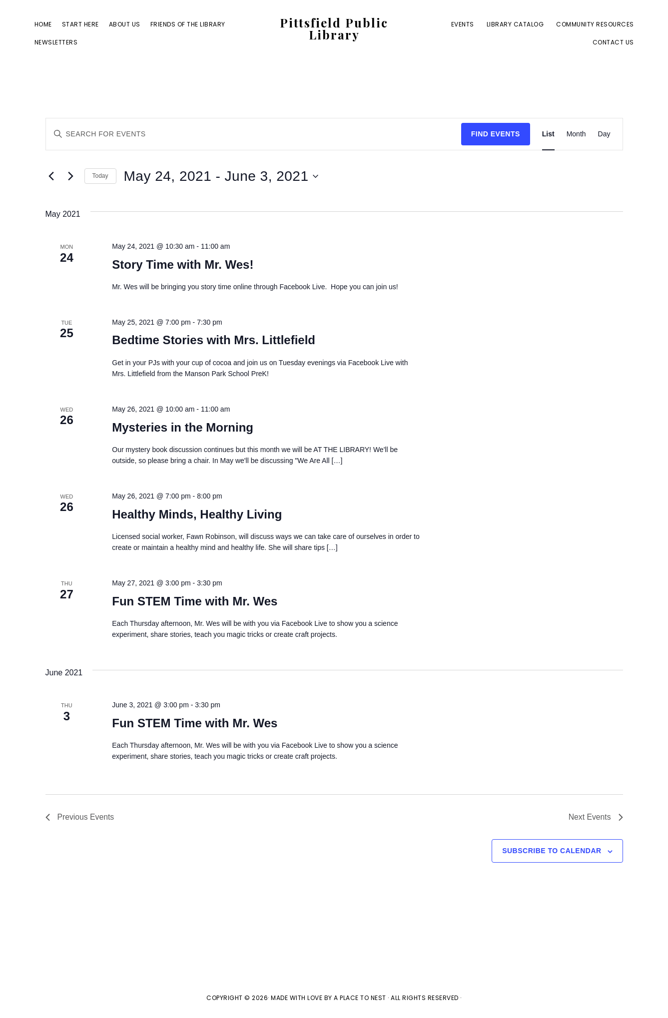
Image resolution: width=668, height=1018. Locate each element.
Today (100, 175)
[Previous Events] (51, 176)
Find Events (495, 134)
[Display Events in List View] (548, 134)
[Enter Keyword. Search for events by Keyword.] (253, 134)
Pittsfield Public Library (334, 29)
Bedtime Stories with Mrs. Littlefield (213, 340)
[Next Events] (71, 176)
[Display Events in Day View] (604, 134)
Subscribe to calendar (551, 851)
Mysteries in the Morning (182, 427)
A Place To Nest (360, 998)
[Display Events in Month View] (576, 134)
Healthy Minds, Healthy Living (197, 514)
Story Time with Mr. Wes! (182, 264)
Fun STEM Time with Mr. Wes (194, 601)
